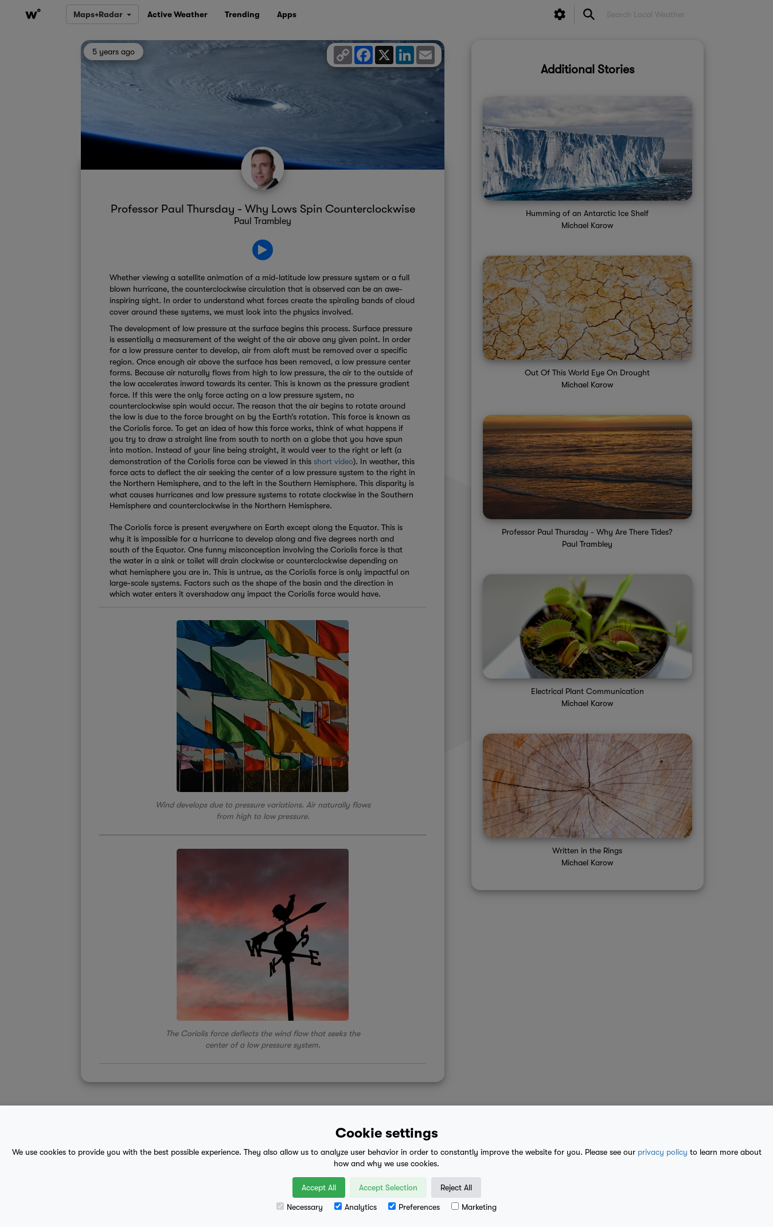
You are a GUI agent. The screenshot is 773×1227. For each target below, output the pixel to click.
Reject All (456, 1187)
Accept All (319, 1187)
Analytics (355, 1207)
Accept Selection (388, 1187)
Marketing (474, 1207)
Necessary (299, 1207)
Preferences (414, 1207)
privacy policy (663, 1152)
